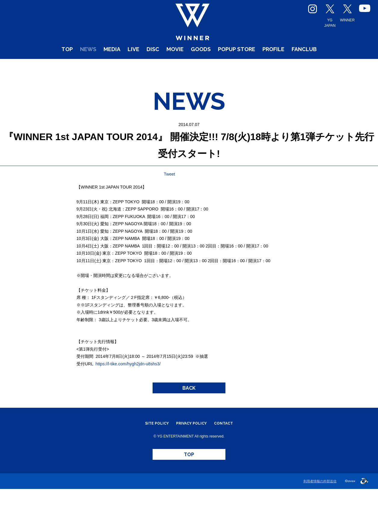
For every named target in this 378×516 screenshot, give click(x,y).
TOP (35, 66)
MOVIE (168, 66)
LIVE (118, 66)
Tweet (169, 185)
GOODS (200, 66)
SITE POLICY (150, 443)
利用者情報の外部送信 (319, 508)
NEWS (61, 66)
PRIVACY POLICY (191, 443)
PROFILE (293, 66)
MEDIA (91, 66)
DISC (141, 66)
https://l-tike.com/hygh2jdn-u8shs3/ (127, 375)
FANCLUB (332, 66)
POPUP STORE (245, 66)
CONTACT (230, 443)
